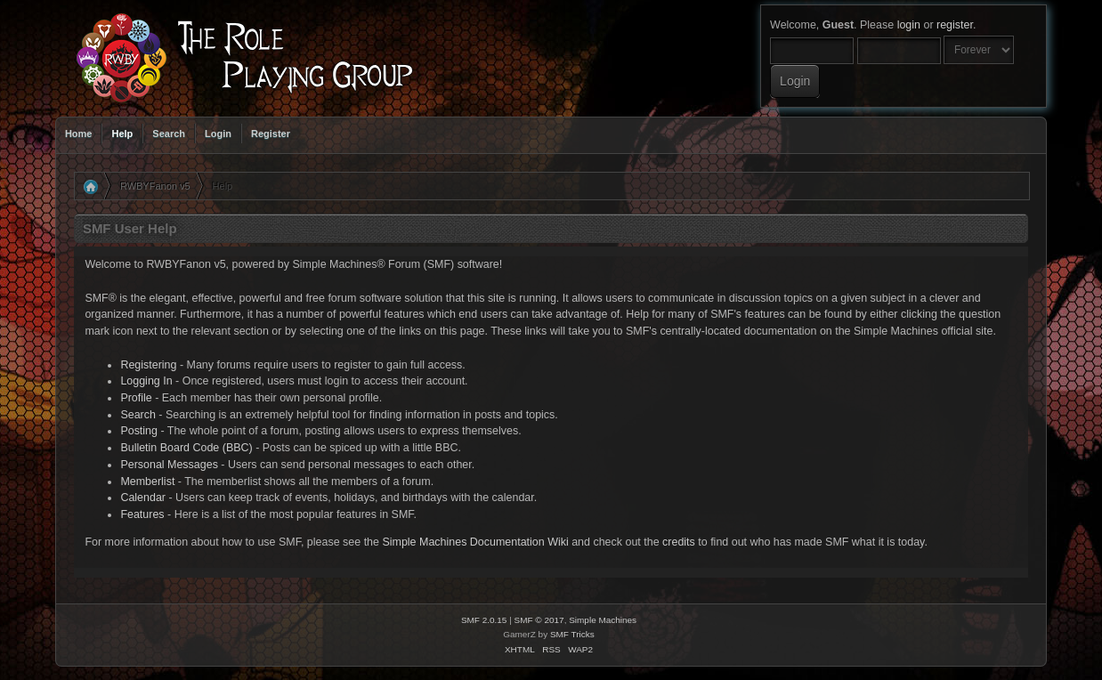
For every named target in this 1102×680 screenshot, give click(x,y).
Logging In (146, 381)
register (954, 25)
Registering (148, 365)
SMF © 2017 (539, 620)
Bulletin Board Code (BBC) (186, 447)
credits (678, 542)
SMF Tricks (572, 634)
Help (122, 133)
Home (79, 133)
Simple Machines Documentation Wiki (475, 542)
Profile (135, 398)
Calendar (143, 497)
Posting (139, 431)
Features (142, 514)
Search (168, 133)
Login (218, 133)
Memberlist (147, 481)
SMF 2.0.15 (484, 620)
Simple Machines (602, 620)
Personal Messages (169, 464)
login (908, 25)
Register (270, 133)
